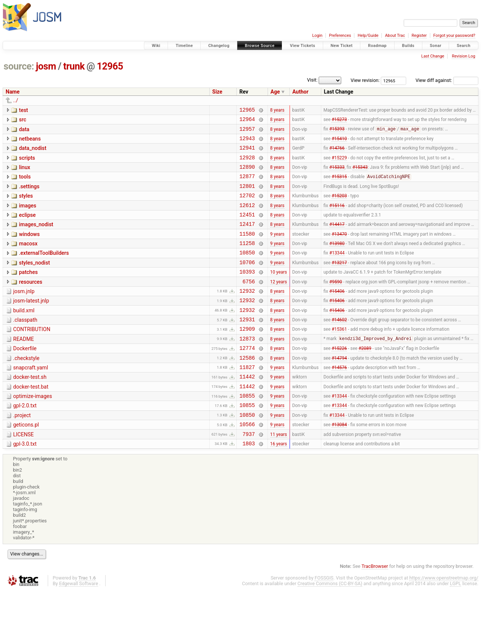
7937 (248, 473)
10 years (278, 292)
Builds (408, 45)
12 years (278, 302)
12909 (247, 355)
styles (26, 206)
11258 (247, 259)
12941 (247, 153)
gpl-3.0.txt (24, 483)
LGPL (455, 624)
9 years (277, 249)
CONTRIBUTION (31, 355)
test (23, 110)
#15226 (339, 377)
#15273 (339, 121)
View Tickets (302, 45)
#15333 (337, 174)
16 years (278, 483)
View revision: (365, 80)
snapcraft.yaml (30, 398)
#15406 (337, 313)
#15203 (339, 206)
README (23, 366)
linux (24, 174)
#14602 (339, 345)
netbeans (30, 142)
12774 (247, 377)
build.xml (24, 334)
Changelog (218, 45)
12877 (247, 185)
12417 (247, 238)
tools (24, 185)
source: (19, 66)
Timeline (184, 45)
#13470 (339, 249)
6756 (248, 302)
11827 (247, 398)
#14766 (337, 153)
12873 (247, 366)
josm (46, 66)
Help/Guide (368, 35)
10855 (247, 430)
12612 (247, 217)
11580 (247, 249)
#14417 (337, 238)
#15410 (339, 142)
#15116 (337, 217)
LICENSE (23, 473)
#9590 (335, 302)
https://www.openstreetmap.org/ (443, 618)
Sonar (436, 45)
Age (275, 92)
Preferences (340, 35)
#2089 (364, 377)
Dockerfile (24, 377)
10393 (247, 291)
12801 (247, 196)
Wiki (156, 45)
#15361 (339, 356)
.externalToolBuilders (44, 270)
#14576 (339, 398)
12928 (247, 164)
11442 (247, 409)
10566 (247, 462)
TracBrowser (375, 607)
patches (28, 291)
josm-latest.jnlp (31, 323)
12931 (247, 345)
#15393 (337, 132)
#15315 (339, 185)
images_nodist (36, 238)
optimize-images (32, 430)
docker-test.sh (30, 409)
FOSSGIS (324, 618)
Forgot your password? (454, 35)
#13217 (339, 281)
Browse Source (260, 45)
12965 (110, 66)
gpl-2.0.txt (24, 440)
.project (22, 451)
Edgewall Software (78, 624)
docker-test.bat (30, 419)
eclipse (27, 227)
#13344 (337, 270)
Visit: (312, 80)
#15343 (360, 174)
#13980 (337, 260)
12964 (247, 121)
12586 (247, 388)
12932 (247, 313)
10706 (247, 281)
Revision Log (463, 56)
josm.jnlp (24, 313)
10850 (247, 270)
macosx (28, 259)
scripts (27, 163)
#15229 (339, 163)
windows (29, 249)
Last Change (432, 56)
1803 (248, 483)
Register (419, 35)
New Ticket (342, 45)
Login (317, 35)
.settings (29, 195)
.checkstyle (26, 387)
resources (30, 302)
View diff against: (447, 80)
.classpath (25, 345)
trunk (74, 66)
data (24, 132)
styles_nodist (34, 281)
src (22, 121)
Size (217, 92)
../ (15, 100)
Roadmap (377, 45)
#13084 (339, 462)
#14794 (339, 387)
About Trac (395, 35)
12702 (247, 206)
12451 (247, 228)
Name (13, 92)
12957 (247, 132)
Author (300, 92)
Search (463, 45)
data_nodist (32, 153)
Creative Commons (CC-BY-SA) (330, 624)
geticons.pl (26, 462)
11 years (278, 473)
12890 (247, 174)
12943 (247, 142)
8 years (277, 110)
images (27, 217)
